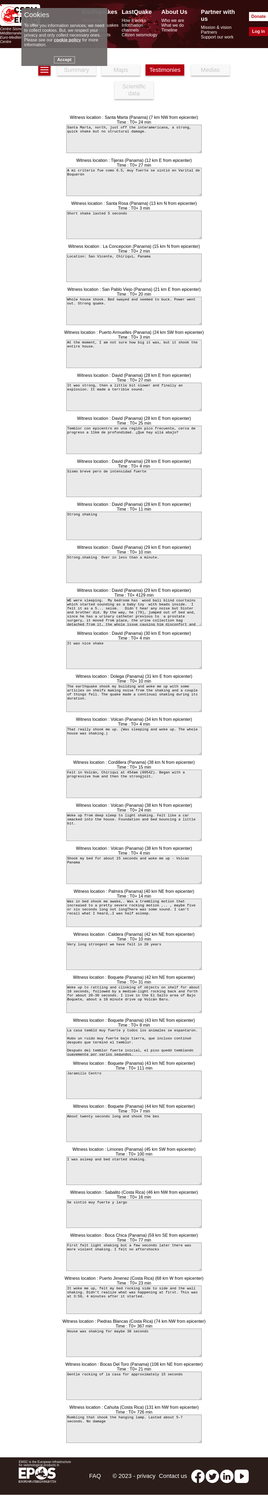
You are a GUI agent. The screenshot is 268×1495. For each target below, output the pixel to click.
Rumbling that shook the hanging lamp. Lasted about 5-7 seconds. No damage (134, 1429)
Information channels (132, 27)
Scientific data (134, 90)
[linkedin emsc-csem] (226, 1476)
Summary (76, 69)
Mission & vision (216, 27)
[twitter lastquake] (212, 1476)
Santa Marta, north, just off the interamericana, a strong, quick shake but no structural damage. (134, 139)
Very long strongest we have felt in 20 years (134, 956)
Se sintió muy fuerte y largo (134, 1214)
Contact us (173, 1476)
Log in (258, 31)
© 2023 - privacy (134, 1476)
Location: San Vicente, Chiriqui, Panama (134, 268)
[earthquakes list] (44, 70)
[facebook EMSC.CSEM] (198, 1476)
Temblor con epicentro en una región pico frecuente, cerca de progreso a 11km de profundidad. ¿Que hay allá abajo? (134, 440)
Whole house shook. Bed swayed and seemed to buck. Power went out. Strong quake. (134, 311)
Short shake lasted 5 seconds (134, 225)
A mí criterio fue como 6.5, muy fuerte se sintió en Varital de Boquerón (134, 182)
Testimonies (165, 69)
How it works (134, 20)
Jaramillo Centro (134, 1085)
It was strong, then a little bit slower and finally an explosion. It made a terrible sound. (134, 397)
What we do (172, 25)
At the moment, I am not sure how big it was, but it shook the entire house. (134, 354)
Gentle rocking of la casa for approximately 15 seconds (134, 1386)
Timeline (169, 30)
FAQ (95, 1476)
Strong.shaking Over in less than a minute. (134, 569)
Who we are (172, 20)
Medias (210, 69)
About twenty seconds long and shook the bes (134, 1128)
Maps (120, 69)
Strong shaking (134, 526)
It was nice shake (134, 655)
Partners (209, 32)
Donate (258, 16)
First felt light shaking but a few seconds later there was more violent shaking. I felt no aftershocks (134, 1257)
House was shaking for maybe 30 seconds (134, 1343)
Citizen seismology (139, 35)
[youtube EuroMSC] (242, 1476)
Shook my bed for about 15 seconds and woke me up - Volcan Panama (134, 870)
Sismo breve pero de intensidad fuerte (134, 483)
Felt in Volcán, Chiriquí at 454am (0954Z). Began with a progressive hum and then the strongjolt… (134, 784)
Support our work (217, 37)
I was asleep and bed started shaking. (134, 1171)
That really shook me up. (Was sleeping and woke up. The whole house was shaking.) (134, 741)
